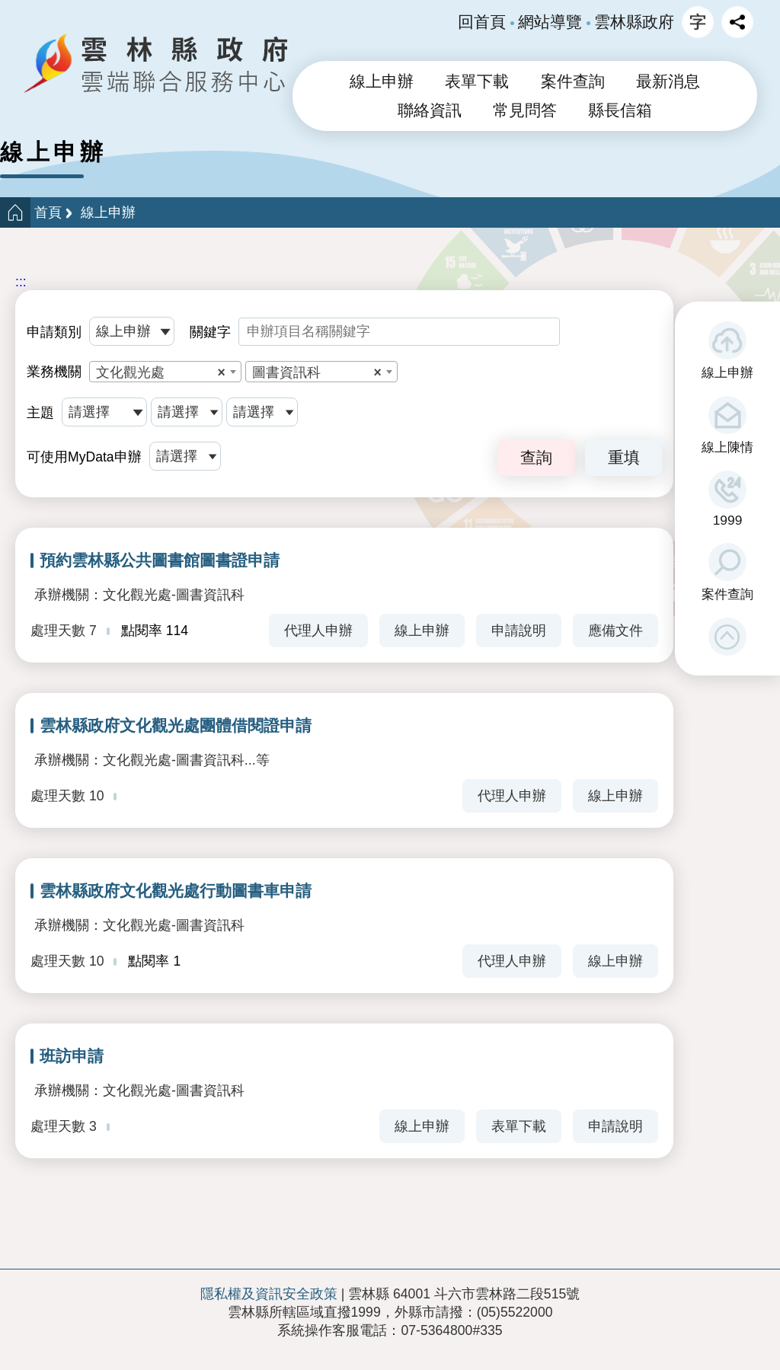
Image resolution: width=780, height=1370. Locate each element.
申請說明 (518, 630)
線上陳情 (727, 447)
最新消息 (668, 81)
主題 (40, 412)
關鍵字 (210, 332)
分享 (737, 22)
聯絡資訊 (430, 110)
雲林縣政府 (634, 22)
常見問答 (525, 110)
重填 (624, 457)
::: (21, 281)
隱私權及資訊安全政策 (268, 1293)
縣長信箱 (620, 110)
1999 (728, 520)
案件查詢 (727, 594)
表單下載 (477, 81)
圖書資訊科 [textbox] (317, 372)
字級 (698, 22)
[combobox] (165, 371)
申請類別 (54, 332)
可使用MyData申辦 (84, 457)
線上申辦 (727, 372)
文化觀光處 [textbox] (160, 372)
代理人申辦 (318, 630)
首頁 (48, 212)
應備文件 (615, 630)
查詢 (536, 457)
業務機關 (54, 371)
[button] (727, 636)
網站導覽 (550, 22)
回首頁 (482, 22)
